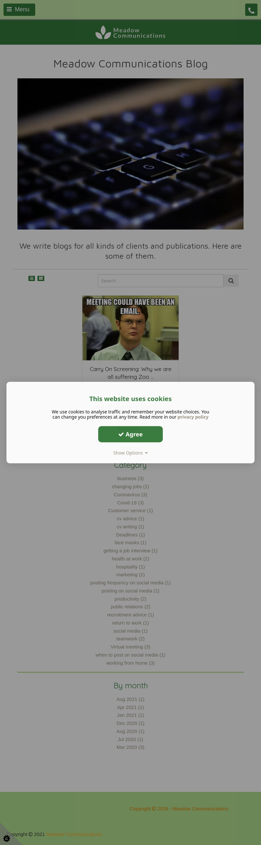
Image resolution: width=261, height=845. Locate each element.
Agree (130, 434)
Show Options (130, 453)
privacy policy (193, 417)
